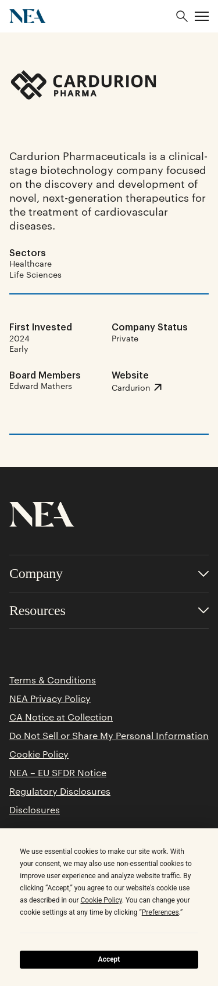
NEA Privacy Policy (50, 698)
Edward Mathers (40, 385)
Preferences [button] (160, 912)
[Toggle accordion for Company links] (109, 573)
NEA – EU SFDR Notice (57, 772)
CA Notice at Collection (61, 717)
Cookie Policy (39, 754)
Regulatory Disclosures (59, 791)
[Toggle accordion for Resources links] (109, 610)
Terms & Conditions (52, 680)
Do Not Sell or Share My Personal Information (109, 735)
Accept (109, 959)
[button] (202, 16)
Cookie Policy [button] (100, 900)
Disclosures (34, 809)
